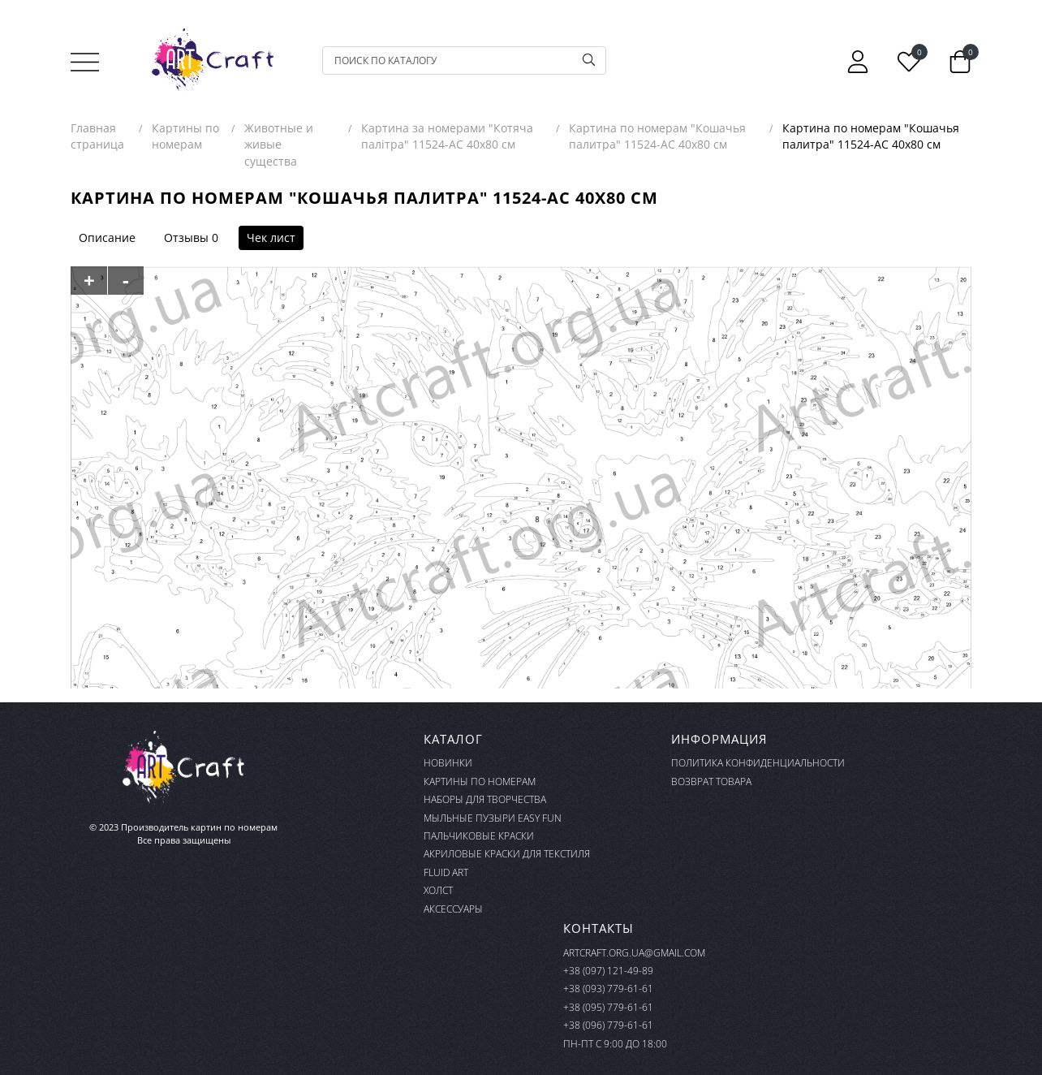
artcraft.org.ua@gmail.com (634, 953)
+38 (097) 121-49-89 (608, 971)
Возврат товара (711, 781)
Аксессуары (453, 909)
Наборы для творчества (485, 799)
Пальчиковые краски (479, 836)
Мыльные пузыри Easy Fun (493, 818)
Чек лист (271, 237)
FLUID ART (446, 872)
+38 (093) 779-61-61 (608, 988)
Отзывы (186, 237)
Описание (107, 237)
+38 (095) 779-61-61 (608, 1007)
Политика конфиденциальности (758, 763)
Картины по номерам (480, 781)
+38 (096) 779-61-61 (608, 1025)
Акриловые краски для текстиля (507, 854)
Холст (438, 890)
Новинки (448, 763)
